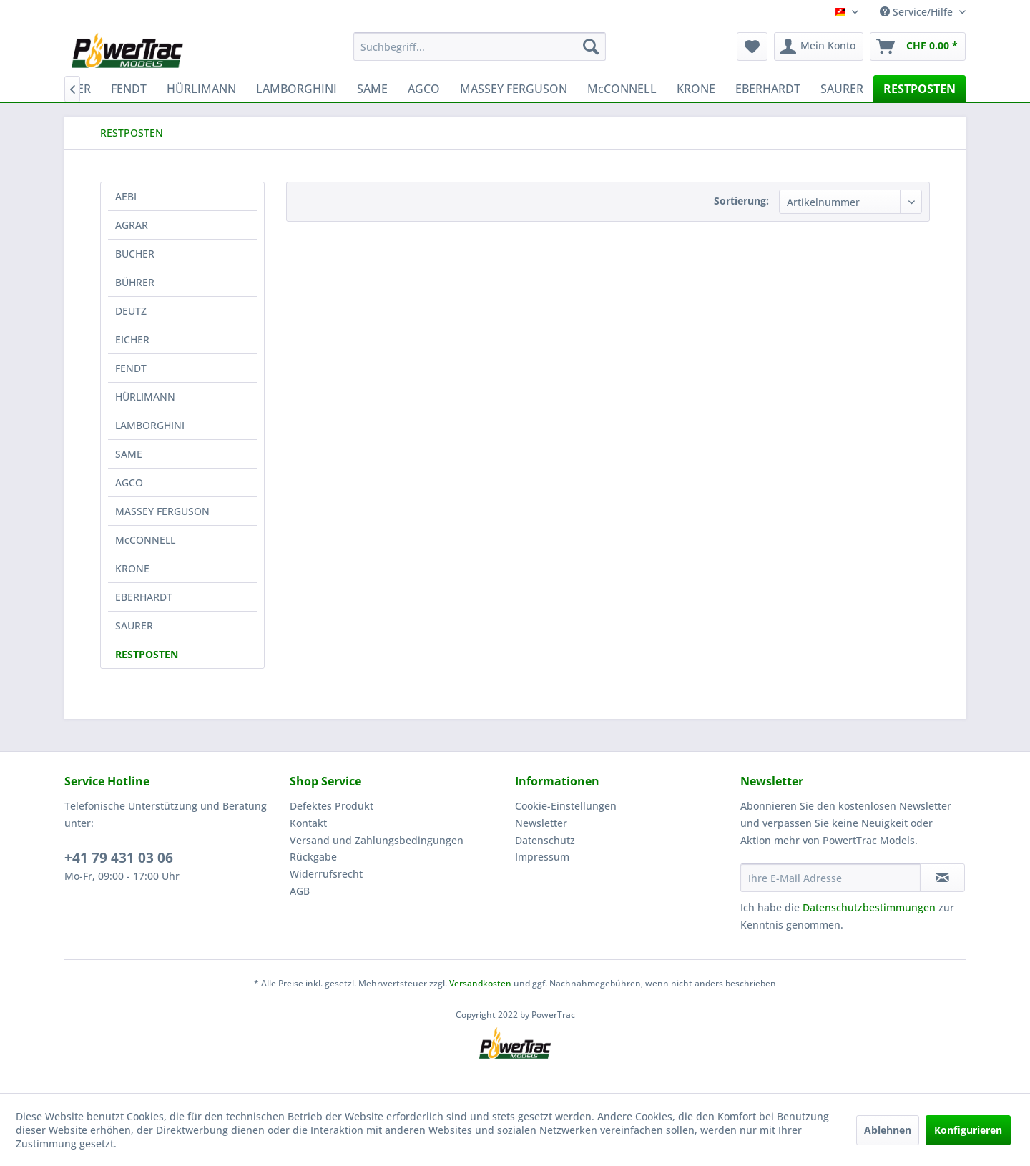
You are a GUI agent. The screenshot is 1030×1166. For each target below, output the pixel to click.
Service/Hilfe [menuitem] (918, 12)
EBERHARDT (143, 597)
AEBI (126, 196)
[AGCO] (424, 88)
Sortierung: (741, 200)
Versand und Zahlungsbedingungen (377, 840)
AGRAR (131, 225)
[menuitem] (479, 46)
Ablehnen (887, 1130)
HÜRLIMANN (145, 396)
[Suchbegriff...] (479, 46)
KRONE (132, 568)
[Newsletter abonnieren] (942, 877)
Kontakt (308, 823)
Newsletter (541, 823)
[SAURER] (841, 88)
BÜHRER (134, 282)
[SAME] (372, 88)
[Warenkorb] (918, 46)
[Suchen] (591, 46)
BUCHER (134, 253)
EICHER (132, 339)
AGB (300, 891)
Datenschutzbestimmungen (869, 907)
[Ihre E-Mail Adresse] (830, 877)
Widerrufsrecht (326, 874)
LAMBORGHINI (150, 425)
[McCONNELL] (622, 88)
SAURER (134, 625)
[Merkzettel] (752, 46)
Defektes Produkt (331, 806)
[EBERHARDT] (767, 88)
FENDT (131, 368)
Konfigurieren (968, 1130)
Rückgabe (313, 856)
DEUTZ (131, 311)
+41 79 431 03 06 (118, 857)
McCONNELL (145, 540)
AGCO (129, 482)
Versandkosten (480, 983)
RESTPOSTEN (146, 654)
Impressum (542, 856)
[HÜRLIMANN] (201, 88)
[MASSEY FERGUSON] (513, 88)
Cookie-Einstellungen (566, 806)
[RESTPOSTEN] (919, 88)
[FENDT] (129, 88)
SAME (128, 454)
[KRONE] (696, 88)
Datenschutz (545, 840)
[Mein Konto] (818, 46)
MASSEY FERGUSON (162, 511)
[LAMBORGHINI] (296, 88)
